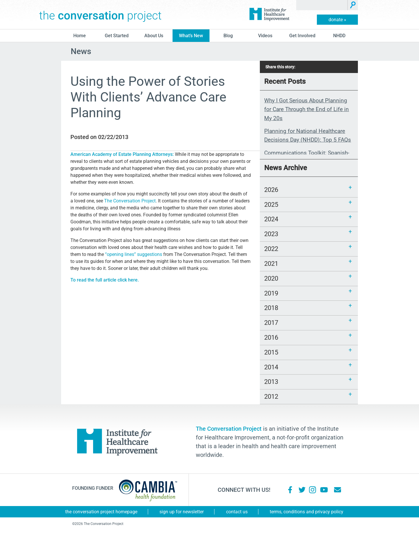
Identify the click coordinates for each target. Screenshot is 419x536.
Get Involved (302, 35)
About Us (153, 35)
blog (228, 35)
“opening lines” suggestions (133, 254)
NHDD (339, 35)
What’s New (191, 35)
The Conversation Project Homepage (101, 511)
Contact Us (237, 511)
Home (79, 35)
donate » (337, 19)
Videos (265, 35)
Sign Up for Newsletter (181, 511)
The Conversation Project (100, 14)
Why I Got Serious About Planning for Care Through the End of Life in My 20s (306, 109)
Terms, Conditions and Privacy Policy (306, 511)
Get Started (117, 35)
